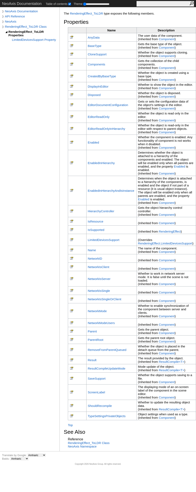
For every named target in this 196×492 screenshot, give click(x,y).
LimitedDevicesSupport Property (34, 39)
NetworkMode (97, 311)
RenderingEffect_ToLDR (86, 13)
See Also (74, 432)
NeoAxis (10, 21)
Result (92, 360)
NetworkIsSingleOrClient (104, 299)
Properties (76, 22)
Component (167, 39)
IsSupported (96, 230)
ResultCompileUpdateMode (106, 368)
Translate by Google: (14, 455)
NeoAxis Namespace (82, 446)
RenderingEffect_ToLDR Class (26, 26)
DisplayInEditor (98, 86)
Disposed (94, 95)
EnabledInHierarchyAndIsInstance (111, 190)
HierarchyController (101, 211)
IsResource (95, 221)
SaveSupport (97, 378)
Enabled (93, 142)
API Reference (15, 16)
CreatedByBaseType (102, 76)
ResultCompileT (171, 361)
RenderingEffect (170, 231)
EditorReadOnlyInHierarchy (106, 128)
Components (96, 64)
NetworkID (95, 258)
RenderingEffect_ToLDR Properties (26, 33)
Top (70, 425)
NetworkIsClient (98, 267)
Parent (92, 331)
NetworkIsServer (99, 279)
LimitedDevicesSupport (103, 240)
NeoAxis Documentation (21, 11)
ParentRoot (95, 339)
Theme (78, 4)
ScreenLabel (96, 392)
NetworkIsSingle (99, 290)
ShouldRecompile (100, 406)
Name (92, 250)
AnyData (94, 37)
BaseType (94, 46)
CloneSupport (97, 54)
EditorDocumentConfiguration (108, 105)
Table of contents (56, 4)
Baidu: (6, 458)
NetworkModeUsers (101, 323)
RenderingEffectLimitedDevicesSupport (165, 243)
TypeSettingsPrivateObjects (106, 416)
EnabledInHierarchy (101, 163)
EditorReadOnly (98, 117)
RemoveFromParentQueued (107, 350)
